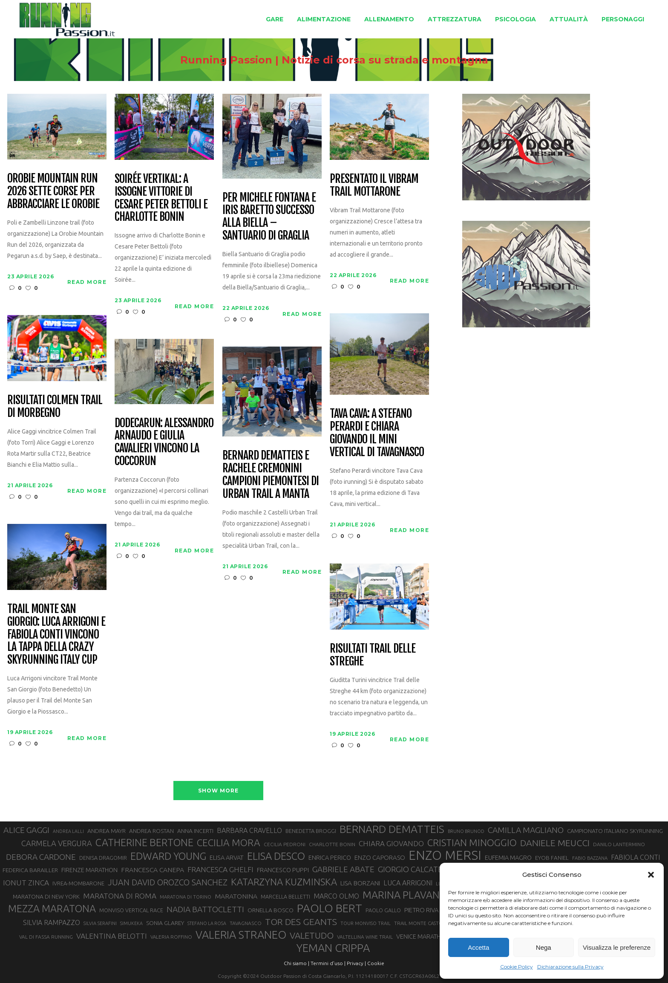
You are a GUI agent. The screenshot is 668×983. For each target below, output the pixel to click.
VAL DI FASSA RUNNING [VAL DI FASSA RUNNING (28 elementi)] (46, 937)
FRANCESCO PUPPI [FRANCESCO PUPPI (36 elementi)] (283, 869)
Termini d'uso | (328, 963)
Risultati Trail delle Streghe (372, 655)
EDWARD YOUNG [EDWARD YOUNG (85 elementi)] (168, 856)
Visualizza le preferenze (617, 947)
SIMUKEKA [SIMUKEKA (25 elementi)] (131, 923)
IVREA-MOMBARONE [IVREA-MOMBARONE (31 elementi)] (78, 883)
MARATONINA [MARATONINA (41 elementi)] (236, 896)
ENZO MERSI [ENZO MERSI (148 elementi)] (445, 855)
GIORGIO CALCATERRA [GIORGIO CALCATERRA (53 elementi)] (417, 869)
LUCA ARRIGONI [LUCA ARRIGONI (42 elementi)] (407, 883)
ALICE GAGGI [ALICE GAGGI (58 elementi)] (26, 830)
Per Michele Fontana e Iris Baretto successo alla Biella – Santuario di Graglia (268, 217)
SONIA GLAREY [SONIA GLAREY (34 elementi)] (165, 922)
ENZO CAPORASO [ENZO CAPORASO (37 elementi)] (379, 857)
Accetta (478, 947)
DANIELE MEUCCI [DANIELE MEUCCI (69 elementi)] (555, 843)
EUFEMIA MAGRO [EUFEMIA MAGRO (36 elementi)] (508, 857)
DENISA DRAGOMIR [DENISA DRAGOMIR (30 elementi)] (103, 858)
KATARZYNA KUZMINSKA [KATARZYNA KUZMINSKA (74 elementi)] (284, 881)
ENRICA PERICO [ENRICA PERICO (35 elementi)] (329, 857)
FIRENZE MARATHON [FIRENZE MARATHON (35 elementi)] (89, 870)
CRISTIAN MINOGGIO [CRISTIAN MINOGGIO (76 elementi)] (472, 842)
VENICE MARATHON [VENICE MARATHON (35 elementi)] (422, 936)
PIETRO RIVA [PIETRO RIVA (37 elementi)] (421, 910)
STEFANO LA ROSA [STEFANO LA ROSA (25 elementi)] (206, 923)
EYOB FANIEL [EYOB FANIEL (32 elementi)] (552, 858)
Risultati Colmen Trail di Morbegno (54, 406)
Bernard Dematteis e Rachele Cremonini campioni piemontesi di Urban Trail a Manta (270, 474)
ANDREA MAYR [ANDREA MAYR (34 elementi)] (106, 830)
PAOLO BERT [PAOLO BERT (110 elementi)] (329, 908)
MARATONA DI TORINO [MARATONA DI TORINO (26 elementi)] (185, 896)
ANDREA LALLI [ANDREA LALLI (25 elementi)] (68, 831)
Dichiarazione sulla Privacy (570, 966)
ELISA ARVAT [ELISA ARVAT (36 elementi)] (227, 857)
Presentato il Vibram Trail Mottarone (374, 185)
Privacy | (356, 963)
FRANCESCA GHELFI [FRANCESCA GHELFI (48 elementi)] (220, 869)
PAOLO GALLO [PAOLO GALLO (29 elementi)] (383, 910)
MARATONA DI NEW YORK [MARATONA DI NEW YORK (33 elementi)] (46, 896)
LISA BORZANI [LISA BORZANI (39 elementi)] (360, 883)
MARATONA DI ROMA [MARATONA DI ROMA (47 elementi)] (119, 896)
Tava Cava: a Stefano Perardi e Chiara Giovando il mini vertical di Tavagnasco (376, 433)
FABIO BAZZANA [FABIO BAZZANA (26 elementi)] (590, 858)
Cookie (375, 963)
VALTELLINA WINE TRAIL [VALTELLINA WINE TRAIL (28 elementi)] (365, 937)
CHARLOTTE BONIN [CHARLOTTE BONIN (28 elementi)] (332, 844)
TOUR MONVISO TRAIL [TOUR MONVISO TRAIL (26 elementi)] (365, 923)
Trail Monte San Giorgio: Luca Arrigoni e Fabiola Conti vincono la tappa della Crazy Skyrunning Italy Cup (56, 634)
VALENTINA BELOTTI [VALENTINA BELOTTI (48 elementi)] (111, 936)
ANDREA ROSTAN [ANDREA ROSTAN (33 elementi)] (151, 830)
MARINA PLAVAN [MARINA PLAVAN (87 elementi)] (401, 894)
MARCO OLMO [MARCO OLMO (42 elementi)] (336, 896)
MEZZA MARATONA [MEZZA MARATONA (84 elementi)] (52, 908)
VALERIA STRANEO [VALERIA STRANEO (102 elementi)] (241, 934)
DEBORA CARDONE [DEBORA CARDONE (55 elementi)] (41, 857)
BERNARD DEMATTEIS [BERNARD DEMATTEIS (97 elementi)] (392, 829)
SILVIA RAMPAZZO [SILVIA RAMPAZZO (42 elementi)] (51, 922)
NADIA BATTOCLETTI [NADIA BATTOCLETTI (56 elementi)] (205, 909)
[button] (651, 874)
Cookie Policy (516, 966)
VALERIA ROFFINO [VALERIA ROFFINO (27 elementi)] (171, 937)
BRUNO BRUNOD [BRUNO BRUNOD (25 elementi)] (466, 831)
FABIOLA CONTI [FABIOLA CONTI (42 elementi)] (635, 857)
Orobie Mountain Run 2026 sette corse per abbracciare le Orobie (53, 191)
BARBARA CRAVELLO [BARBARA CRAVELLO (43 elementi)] (249, 830)
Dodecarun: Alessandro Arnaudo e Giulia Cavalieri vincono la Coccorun (164, 442)
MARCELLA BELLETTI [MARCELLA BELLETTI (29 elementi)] (285, 896)
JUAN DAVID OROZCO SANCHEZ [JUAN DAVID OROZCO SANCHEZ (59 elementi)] (167, 882)
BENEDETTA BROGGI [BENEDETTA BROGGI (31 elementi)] (310, 831)
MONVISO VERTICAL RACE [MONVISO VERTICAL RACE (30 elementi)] (131, 910)
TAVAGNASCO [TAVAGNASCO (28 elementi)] (246, 923)
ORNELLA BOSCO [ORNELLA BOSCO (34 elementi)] (271, 910)
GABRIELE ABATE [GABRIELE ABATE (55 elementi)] (343, 869)
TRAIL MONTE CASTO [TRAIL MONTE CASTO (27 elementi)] (418, 923)
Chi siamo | (296, 963)
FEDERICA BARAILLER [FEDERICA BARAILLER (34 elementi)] (30, 870)
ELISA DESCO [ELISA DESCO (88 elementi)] (276, 856)
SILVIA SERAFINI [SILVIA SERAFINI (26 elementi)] (100, 923)
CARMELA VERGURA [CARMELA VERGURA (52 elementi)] (56, 843)
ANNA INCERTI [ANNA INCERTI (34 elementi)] (195, 830)
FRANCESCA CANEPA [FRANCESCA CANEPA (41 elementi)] (152, 869)
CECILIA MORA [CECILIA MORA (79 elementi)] (228, 842)
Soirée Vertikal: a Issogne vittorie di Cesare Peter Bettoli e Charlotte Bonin (161, 198)
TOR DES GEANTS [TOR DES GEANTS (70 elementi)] (301, 922)
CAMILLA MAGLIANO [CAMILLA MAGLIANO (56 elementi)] (526, 830)
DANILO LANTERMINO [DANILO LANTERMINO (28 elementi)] (619, 844)
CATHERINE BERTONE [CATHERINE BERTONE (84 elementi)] (144, 842)
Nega (543, 947)
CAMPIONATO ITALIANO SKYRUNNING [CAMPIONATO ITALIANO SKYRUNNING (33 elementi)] (615, 830)
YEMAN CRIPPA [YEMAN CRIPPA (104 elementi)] (333, 948)
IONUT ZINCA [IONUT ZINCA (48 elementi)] (26, 883)
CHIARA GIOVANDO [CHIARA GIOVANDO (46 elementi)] (391, 843)
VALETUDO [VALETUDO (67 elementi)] (312, 935)
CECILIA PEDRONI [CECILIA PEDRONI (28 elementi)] (284, 844)
